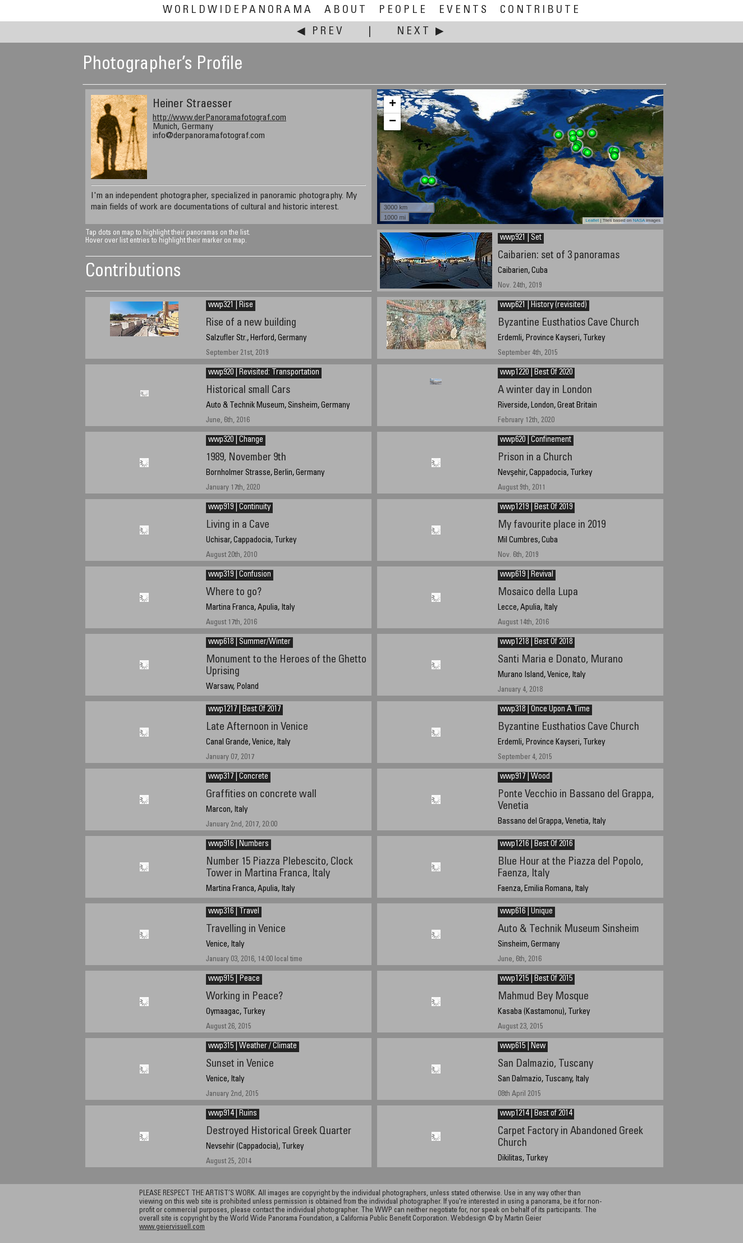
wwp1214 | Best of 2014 (536, 1114)
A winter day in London (545, 390)
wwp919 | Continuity (239, 507)
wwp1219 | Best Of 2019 (536, 507)
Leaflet (592, 220)
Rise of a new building (251, 323)
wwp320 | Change (235, 440)
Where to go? (234, 592)
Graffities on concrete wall (261, 794)
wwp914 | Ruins (232, 1114)
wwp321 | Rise (230, 305)
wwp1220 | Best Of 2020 (536, 373)
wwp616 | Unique (526, 912)
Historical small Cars (248, 390)
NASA (639, 220)
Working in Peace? (244, 996)
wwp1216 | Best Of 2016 (536, 844)
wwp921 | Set (521, 238)
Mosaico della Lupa (538, 592)
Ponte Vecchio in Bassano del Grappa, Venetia (576, 800)
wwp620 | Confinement (535, 440)
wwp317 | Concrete (238, 777)
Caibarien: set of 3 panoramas (559, 255)
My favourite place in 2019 (552, 525)
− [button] (392, 121)
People (403, 10)
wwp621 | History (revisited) (543, 305)
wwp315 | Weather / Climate (252, 1046)
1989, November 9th (246, 458)
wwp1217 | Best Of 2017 (244, 710)
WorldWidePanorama (238, 10)
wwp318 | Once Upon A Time (545, 710)
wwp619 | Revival (526, 575)
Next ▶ (421, 31)
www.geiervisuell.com (172, 1227)
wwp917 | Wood (525, 777)
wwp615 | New (522, 1046)
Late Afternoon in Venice (257, 727)
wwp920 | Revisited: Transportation (263, 373)
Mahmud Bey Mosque (543, 996)
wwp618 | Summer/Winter (249, 642)
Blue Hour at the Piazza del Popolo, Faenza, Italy (570, 868)
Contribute (540, 10)
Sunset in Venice (240, 1064)
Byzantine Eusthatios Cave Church (568, 323)
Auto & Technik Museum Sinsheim (568, 929)
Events (464, 10)
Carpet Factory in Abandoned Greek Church (570, 1137)
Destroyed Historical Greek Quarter (278, 1131)
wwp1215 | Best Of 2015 (536, 979)
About (346, 10)
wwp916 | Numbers (238, 844)
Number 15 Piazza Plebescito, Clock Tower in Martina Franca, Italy (279, 868)
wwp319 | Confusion (239, 575)
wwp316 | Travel (233, 912)
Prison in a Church (535, 458)
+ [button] (392, 104)
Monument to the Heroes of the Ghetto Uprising (286, 666)
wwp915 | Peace (234, 979)
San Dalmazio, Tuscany (545, 1064)
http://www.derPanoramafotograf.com (219, 117)
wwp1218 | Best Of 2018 (536, 642)
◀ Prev (321, 31)
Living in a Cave (237, 525)
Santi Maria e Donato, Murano (560, 660)
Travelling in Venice (246, 929)
